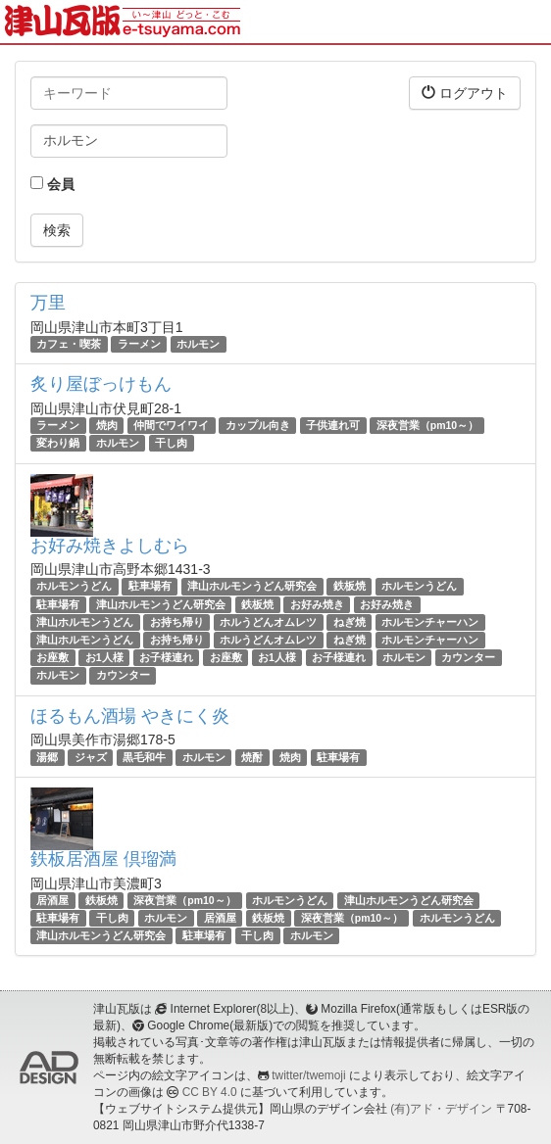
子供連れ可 (333, 425)
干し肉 (171, 443)
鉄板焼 (349, 587)
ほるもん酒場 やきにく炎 (129, 716)
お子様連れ (166, 657)
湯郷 (47, 757)
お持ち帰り (177, 622)
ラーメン (139, 344)
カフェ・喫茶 (68, 344)
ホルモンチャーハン (429, 622)
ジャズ (91, 757)
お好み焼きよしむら (109, 545)
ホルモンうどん (74, 587)
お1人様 (104, 657)
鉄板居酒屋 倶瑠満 (103, 859)
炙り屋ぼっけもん (101, 384)
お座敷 (52, 657)
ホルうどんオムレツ (268, 622)
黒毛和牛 (144, 757)
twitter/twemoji (308, 1075)
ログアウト (465, 92)
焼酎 (252, 757)
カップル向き (257, 425)
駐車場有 (150, 587)
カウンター (468, 657)
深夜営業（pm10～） (427, 425)
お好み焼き (317, 604)
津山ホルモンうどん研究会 (252, 587)
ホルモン (198, 344)
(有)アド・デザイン (441, 1109)
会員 (52, 184)
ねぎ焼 (349, 622)
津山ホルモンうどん (84, 622)
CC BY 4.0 (209, 1092)
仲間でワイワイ (171, 425)
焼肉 (107, 425)
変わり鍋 (57, 443)
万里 (48, 302)
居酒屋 (52, 900)
